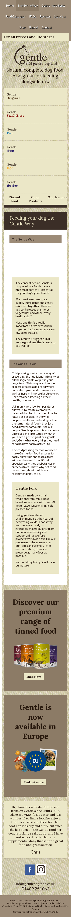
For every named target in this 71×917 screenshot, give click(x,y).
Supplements (57, 197)
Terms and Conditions (53, 903)
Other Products (35, 199)
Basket (33, 27)
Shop (22, 27)
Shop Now (34, 676)
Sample (10, 903)
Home (10, 5)
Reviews (45, 16)
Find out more (34, 782)
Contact (47, 27)
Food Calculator (15, 16)
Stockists (60, 16)
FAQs (32, 16)
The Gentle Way (27, 5)
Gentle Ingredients (53, 5)
